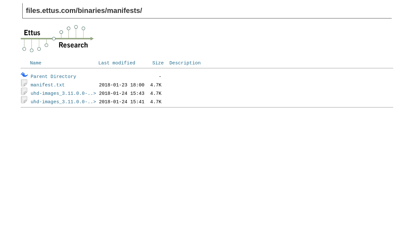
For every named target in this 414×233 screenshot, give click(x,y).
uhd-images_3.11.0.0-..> (63, 93)
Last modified (116, 62)
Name (35, 62)
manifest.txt (48, 84)
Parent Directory (53, 76)
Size (158, 62)
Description (185, 62)
